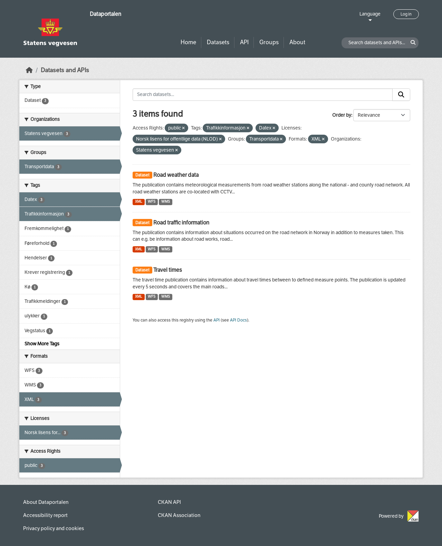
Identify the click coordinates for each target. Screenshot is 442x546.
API (244, 42)
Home (188, 42)
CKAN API (169, 502)
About (297, 42)
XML (138, 201)
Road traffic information (181, 222)
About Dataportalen (45, 502)
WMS (165, 201)
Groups (269, 42)
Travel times (167, 270)
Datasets (218, 42)
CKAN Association (179, 515)
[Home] (29, 70)
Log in (406, 14)
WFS (151, 201)
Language (370, 14)
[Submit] (401, 94)
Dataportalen (105, 14)
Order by (341, 115)
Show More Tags (42, 344)
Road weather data (176, 175)
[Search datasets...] (263, 94)
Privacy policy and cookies (53, 528)
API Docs (238, 320)
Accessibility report (45, 515)
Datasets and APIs (65, 70)
